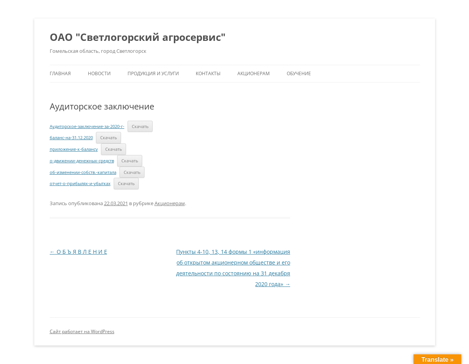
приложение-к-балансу (74, 149)
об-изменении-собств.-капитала (83, 172)
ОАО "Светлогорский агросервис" (137, 37)
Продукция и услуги (153, 73)
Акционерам (253, 73)
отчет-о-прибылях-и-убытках (80, 183)
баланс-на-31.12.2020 (71, 137)
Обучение (299, 73)
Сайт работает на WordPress (82, 331)
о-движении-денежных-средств (82, 160)
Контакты (208, 73)
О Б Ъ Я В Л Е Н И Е (78, 251)
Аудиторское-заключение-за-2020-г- (87, 126)
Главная (60, 73)
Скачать (140, 126)
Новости (99, 73)
